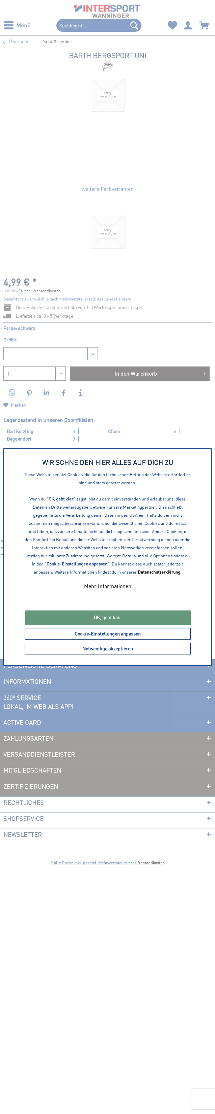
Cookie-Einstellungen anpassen (108, 634)
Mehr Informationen (107, 586)
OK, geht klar (107, 617)
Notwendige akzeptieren (107, 648)
